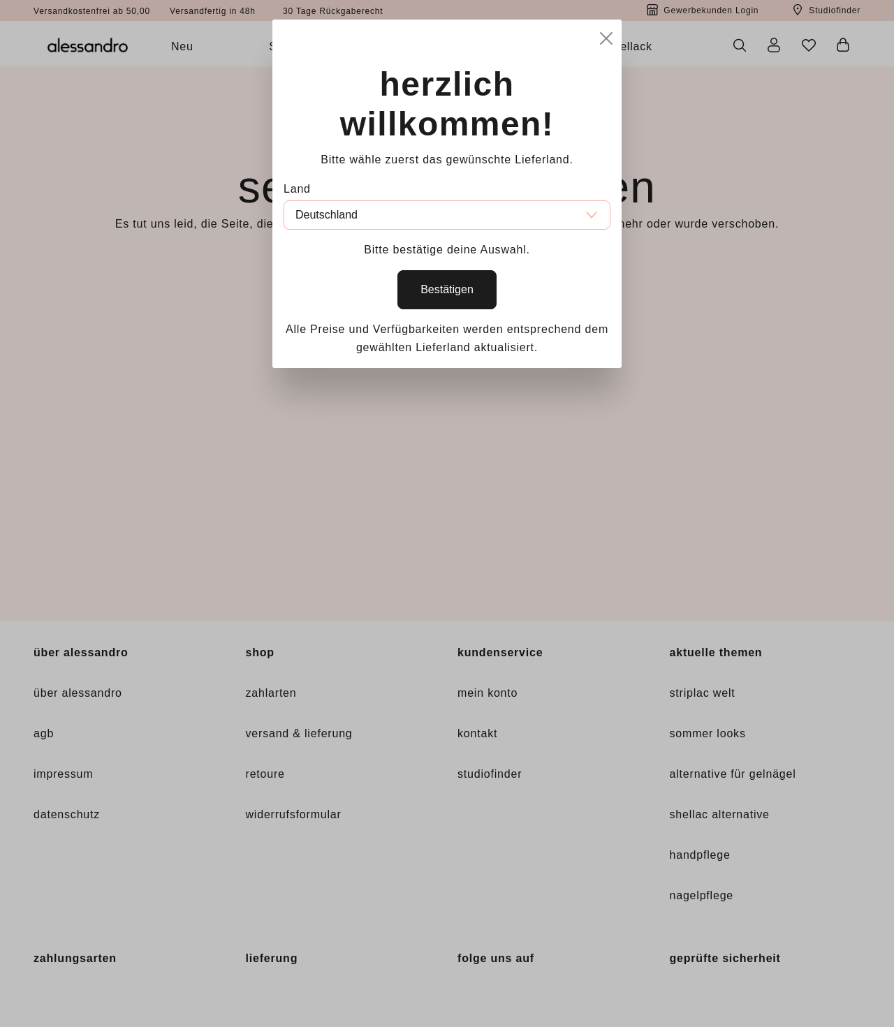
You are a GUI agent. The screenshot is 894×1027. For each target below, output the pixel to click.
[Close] (606, 36)
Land (297, 189)
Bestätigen (447, 289)
